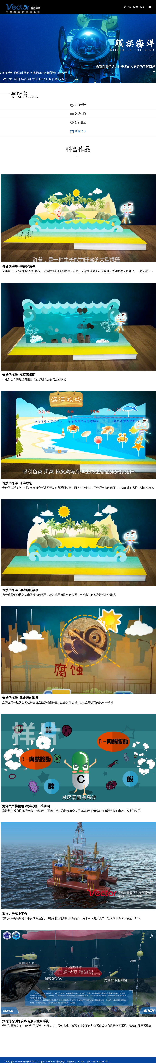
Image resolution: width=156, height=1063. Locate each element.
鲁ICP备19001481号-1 (98, 1061)
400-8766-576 (134, 6)
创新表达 (78, 123)
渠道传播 (78, 114)
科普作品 (78, 131)
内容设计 (78, 105)
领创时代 (71, 1061)
